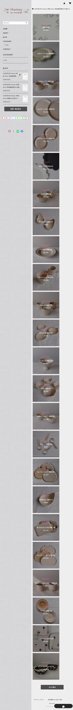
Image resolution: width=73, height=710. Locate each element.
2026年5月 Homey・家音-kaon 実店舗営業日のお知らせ (51, 9)
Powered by (52, 706)
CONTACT (7, 49)
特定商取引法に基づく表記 (55, 699)
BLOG (5, 37)
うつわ (6, 45)
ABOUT (5, 33)
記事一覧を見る (15, 109)
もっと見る (52, 687)
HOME (5, 29)
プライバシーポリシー (39, 699)
